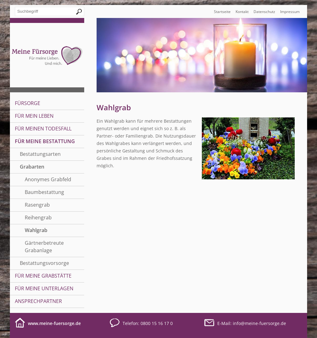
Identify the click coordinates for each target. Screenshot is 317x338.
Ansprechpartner (38, 301)
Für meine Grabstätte (43, 275)
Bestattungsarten (40, 154)
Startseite (222, 11)
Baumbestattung (44, 192)
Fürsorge (27, 103)
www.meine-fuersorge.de (54, 323)
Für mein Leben (34, 115)
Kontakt (242, 11)
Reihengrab (38, 217)
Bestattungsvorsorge (44, 263)
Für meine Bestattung (45, 141)
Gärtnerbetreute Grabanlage (44, 246)
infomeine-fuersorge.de (259, 323)
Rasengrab (37, 204)
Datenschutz (264, 11)
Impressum (290, 11)
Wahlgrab (36, 230)
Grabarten (32, 166)
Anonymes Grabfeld (48, 179)
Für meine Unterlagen (44, 288)
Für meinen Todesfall (43, 128)
